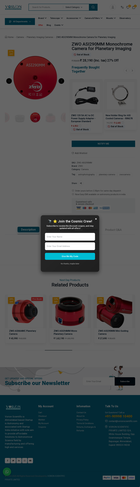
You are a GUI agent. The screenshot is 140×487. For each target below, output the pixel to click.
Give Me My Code (70, 256)
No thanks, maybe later (70, 264)
